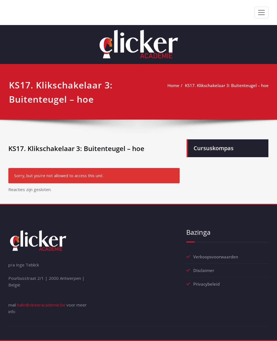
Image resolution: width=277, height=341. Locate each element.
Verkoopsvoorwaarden (215, 257)
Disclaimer (203, 270)
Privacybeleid (206, 284)
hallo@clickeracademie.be (41, 305)
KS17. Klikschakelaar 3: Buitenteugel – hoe (227, 85)
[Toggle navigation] (261, 12)
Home (173, 85)
